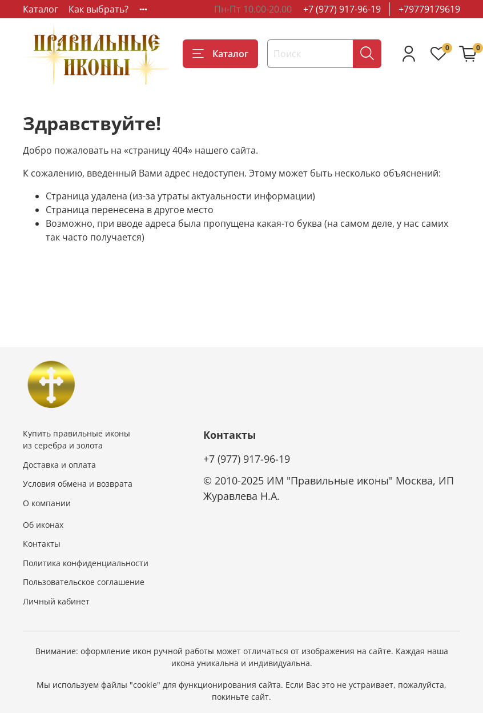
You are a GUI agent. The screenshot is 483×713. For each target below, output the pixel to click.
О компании (47, 503)
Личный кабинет (56, 601)
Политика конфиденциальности (85, 563)
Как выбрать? (98, 9)
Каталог (40, 9)
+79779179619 (429, 9)
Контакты (42, 543)
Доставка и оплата (59, 464)
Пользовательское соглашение (83, 581)
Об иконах (43, 524)
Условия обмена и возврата (77, 483)
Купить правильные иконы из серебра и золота (76, 439)
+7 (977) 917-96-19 (342, 9)
